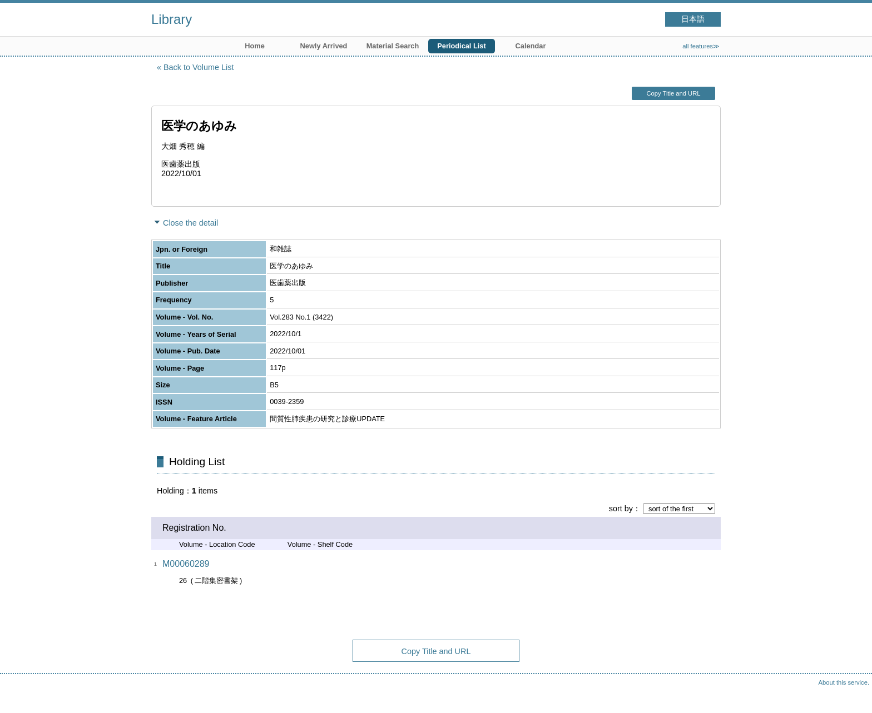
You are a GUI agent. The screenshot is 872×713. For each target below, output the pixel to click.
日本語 (693, 19)
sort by (621, 508)
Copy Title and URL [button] (673, 93)
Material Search (392, 46)
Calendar (531, 46)
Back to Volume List (199, 67)
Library (171, 19)
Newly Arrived (324, 46)
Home (255, 46)
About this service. (844, 682)
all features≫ (701, 46)
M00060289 (186, 564)
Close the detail (190, 222)
